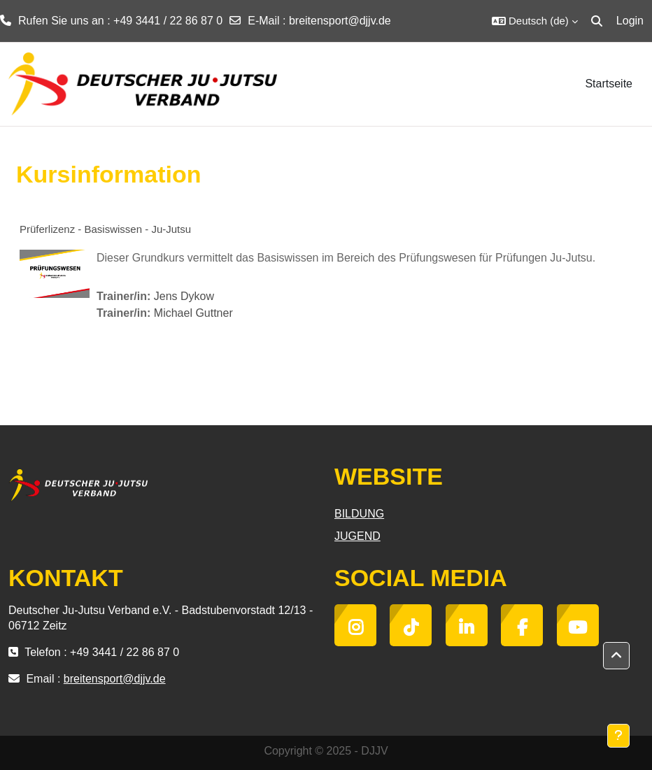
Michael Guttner (193, 313)
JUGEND (357, 536)
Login (630, 21)
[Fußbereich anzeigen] (618, 736)
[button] (534, 21)
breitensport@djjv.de (340, 21)
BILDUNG (359, 514)
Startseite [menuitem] (608, 84)
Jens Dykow (184, 296)
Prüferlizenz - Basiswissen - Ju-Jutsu (105, 229)
